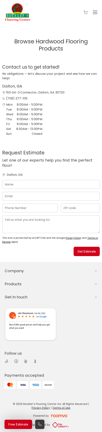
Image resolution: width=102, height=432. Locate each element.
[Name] (51, 184)
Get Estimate (87, 251)
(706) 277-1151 (16, 98)
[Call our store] (39, 424)
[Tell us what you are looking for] (51, 224)
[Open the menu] (95, 12)
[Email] (51, 196)
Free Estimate (18, 424)
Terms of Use (61, 408)
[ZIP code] (80, 208)
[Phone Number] (30, 208)
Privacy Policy (73, 237)
